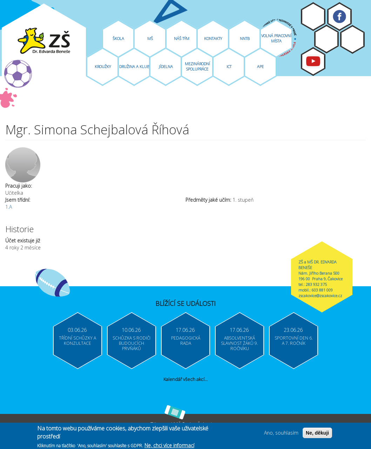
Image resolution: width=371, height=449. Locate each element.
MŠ (150, 38)
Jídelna (166, 66)
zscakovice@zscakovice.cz (320, 295)
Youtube (313, 61)
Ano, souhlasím (281, 433)
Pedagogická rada (185, 340)
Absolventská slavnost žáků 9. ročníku (239, 343)
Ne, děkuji (317, 434)
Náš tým (181, 38)
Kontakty (213, 38)
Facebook (339, 16)
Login (352, 39)
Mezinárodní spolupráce (197, 66)
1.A (8, 206)
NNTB (245, 38)
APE (260, 66)
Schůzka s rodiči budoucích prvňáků (131, 343)
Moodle (313, 16)
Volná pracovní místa (276, 38)
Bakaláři (326, 39)
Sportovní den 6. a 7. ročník (294, 340)
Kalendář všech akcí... (185, 379)
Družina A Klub (134, 66)
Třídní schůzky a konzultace (77, 340)
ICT (229, 66)
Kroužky (103, 66)
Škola (118, 38)
